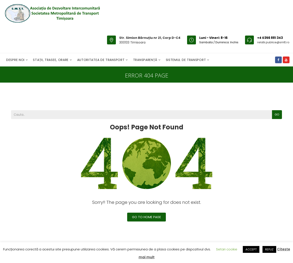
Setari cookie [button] (226, 249)
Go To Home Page (146, 217)
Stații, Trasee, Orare (51, 60)
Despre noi (16, 60)
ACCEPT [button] (251, 249)
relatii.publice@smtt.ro (273, 42)
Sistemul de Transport (186, 60)
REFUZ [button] (269, 249)
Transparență (145, 60)
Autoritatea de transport (101, 60)
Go (277, 114)
